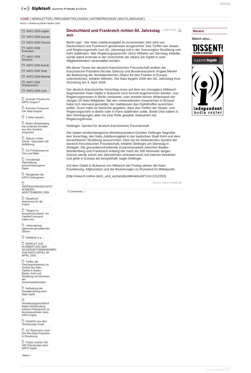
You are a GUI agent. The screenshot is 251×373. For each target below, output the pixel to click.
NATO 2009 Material (38, 76)
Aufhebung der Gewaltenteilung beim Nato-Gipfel (34, 291)
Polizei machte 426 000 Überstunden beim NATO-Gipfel (35, 345)
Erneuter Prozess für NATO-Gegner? (36, 101)
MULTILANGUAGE (131, 19)
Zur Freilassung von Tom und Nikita (35, 152)
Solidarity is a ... (35, 237)
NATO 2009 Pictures (38, 42)
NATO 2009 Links (36, 90)
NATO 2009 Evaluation (31, 50)
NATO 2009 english (37, 31)
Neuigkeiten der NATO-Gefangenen (33, 176)
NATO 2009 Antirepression (31, 84)
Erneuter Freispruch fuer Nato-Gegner (35, 110)
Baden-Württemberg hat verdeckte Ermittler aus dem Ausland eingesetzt (35, 128)
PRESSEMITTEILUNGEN (71, 19)
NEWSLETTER (42, 19)
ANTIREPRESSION (103, 19)
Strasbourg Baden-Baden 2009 (44, 23)
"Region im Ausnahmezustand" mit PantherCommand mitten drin (35, 215)
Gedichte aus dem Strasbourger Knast (34, 323)
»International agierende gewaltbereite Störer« (36, 228)
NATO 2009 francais (38, 36)
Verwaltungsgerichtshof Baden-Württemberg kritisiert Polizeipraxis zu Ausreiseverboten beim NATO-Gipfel (36, 309)
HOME (24, 19)
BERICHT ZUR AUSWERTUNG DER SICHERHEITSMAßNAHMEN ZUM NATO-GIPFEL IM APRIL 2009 (39, 249)
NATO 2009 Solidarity (31, 58)
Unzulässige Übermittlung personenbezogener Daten (33, 164)
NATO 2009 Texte (36, 70)
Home (23, 23)
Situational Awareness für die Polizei (32, 201)
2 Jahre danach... (36, 117)
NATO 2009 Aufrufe (37, 65)
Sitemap (225, 3)
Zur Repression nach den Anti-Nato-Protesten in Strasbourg (36, 333)
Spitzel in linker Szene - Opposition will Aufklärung (35, 141)
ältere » (26, 355)
